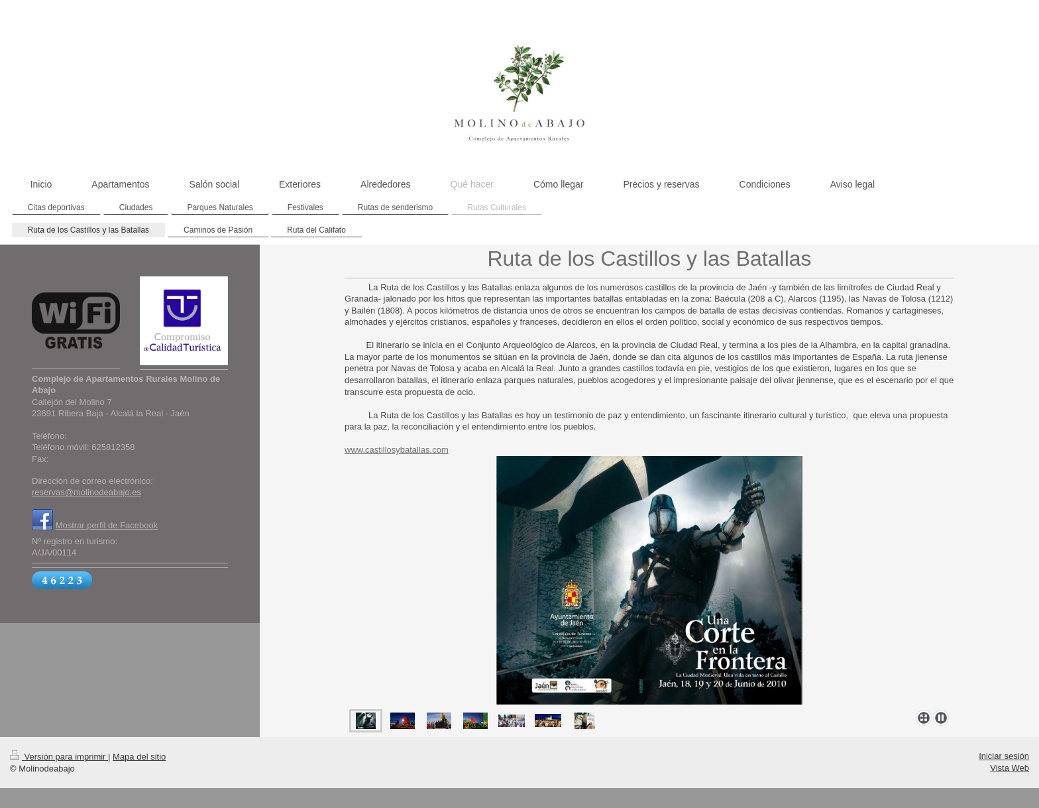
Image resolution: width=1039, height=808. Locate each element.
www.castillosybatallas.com (397, 450)
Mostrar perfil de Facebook (107, 525)
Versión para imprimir (59, 757)
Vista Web (1009, 768)
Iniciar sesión (1004, 756)
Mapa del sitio (139, 757)
